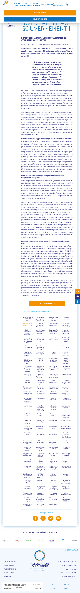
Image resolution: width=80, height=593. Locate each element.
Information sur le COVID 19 (27, 505)
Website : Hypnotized (71, 551)
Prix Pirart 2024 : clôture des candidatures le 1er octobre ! (27, 400)
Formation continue (66, 318)
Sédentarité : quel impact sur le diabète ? (40, 319)
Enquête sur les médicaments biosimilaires (27, 475)
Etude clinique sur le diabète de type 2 (53, 442)
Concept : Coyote (72, 549)
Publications (47, 5)
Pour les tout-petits (53, 427)
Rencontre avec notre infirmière (27, 494)
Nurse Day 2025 (27, 406)
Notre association (19, 5)
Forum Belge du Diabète (40, 427)
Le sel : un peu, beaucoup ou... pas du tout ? (40, 331)
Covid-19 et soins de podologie (40, 455)
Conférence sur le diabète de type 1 (40, 382)
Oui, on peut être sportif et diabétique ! (40, 499)
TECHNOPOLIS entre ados (40, 481)
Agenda (7, 576)
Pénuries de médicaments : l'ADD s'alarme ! (66, 482)
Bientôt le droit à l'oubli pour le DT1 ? (27, 442)
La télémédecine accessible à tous (28, 361)
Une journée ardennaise (40, 387)
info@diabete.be (68, 576)
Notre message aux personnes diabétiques (66, 499)
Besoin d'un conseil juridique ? (27, 448)
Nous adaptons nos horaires (66, 375)
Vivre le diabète (37, 5)
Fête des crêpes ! (66, 421)
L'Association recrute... (28, 433)
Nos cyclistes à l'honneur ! (53, 448)
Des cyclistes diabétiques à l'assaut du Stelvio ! (40, 369)
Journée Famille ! (53, 346)
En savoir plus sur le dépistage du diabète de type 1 (27, 340)
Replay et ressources (53, 399)
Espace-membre (11, 565)
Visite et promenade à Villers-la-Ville (40, 325)
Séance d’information (28, 346)
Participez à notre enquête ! (40, 353)
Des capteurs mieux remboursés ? (66, 354)
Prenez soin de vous (40, 505)
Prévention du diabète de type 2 (27, 393)
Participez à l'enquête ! (27, 375)
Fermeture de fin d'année (66, 346)
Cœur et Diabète (53, 353)
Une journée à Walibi (66, 387)
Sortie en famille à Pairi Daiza (28, 428)
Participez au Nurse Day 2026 (53, 387)
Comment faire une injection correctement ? (53, 376)
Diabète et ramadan (53, 414)
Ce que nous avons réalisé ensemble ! (66, 415)
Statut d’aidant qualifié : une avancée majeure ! (27, 369)
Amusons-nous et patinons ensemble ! (53, 360)
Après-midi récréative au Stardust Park (66, 325)
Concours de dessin (27, 467)
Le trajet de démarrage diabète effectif (53, 488)
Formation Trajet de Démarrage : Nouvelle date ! (66, 435)
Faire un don (40, 12)
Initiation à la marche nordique (53, 407)
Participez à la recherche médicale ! (66, 339)
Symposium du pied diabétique (27, 454)
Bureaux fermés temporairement (66, 427)
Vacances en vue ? (66, 475)
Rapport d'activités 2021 (66, 399)
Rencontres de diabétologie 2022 (53, 468)
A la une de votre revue (53, 494)
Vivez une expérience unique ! (66, 461)
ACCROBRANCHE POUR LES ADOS (28, 319)
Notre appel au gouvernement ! (27, 324)
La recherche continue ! (66, 406)
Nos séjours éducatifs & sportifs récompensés (66, 361)
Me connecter (58, 5)
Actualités (9, 573)
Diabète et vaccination (27, 460)
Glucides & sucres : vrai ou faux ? (66, 382)
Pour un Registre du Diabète (53, 461)
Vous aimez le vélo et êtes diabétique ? (40, 347)
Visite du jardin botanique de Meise (40, 339)
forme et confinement (27, 487)
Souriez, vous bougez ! (66, 454)
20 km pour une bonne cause (53, 498)
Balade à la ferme (40, 414)
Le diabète (28, 5)
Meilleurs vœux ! (53, 504)
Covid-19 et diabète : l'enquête (27, 499)
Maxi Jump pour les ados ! (53, 454)
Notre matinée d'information (53, 324)
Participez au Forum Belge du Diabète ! (53, 368)
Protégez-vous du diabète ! (66, 487)
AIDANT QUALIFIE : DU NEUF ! (66, 393)
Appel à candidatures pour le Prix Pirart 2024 (40, 408)
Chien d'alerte (40, 398)
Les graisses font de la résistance (40, 461)
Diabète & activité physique (28, 422)
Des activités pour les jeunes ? (53, 339)
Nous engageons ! (53, 475)
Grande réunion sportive (53, 421)
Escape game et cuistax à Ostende (40, 488)
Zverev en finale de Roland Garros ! (53, 319)
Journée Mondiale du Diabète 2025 (66, 331)
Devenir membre (40, 19)
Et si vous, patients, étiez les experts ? (40, 376)
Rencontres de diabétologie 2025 (66, 368)
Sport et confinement (53, 481)
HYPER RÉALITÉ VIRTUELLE (40, 475)
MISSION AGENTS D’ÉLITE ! (40, 360)
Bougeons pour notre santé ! (27, 387)
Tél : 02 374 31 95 (69, 569)
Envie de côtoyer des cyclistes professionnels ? (27, 332)
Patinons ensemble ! (40, 441)
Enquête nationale (27, 381)
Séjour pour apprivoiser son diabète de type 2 (40, 469)
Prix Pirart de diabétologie (40, 421)
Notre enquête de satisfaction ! (53, 433)
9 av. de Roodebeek (67, 562)
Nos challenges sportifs (66, 441)
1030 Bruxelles (69, 565)
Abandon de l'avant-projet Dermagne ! (28, 354)
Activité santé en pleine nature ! (40, 448)
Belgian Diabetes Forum (66, 494)
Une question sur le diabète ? (40, 433)
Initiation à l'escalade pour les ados (40, 393)
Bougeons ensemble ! (40, 494)
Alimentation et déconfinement (66, 467)
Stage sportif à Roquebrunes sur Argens (53, 331)
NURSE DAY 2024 (27, 414)
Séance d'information (53, 381)
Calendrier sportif (28, 481)
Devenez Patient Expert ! (53, 392)
